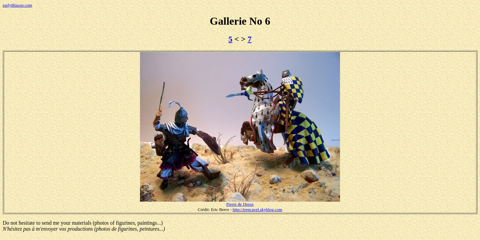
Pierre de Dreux (240, 204)
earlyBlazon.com (17, 5)
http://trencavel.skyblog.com (257, 209)
